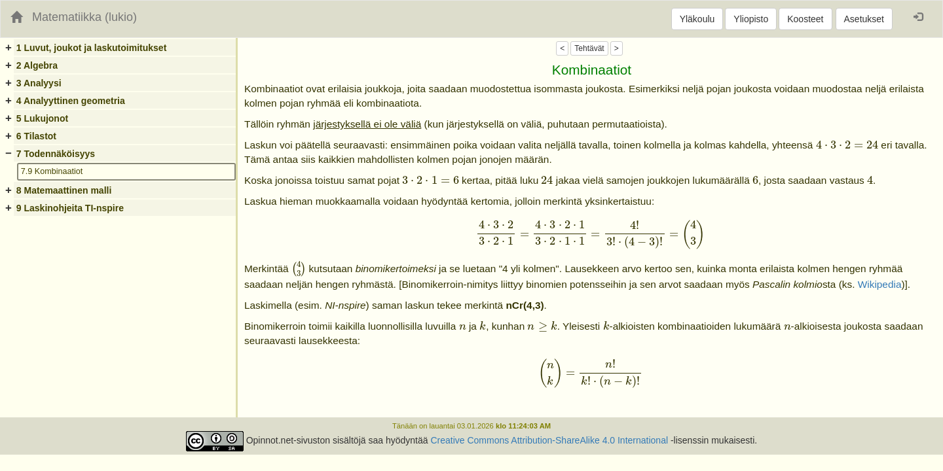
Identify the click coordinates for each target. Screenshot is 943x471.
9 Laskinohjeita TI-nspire (70, 208)
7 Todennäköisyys (55, 153)
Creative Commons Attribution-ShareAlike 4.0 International (549, 440)
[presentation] (847, 145)
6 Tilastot (36, 136)
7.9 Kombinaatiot (52, 171)
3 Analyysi (39, 83)
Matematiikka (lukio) (84, 17)
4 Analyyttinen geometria (70, 101)
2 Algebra (37, 65)
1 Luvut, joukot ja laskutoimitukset (91, 48)
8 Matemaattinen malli (64, 190)
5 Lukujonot (42, 118)
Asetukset (864, 19)
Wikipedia (880, 284)
